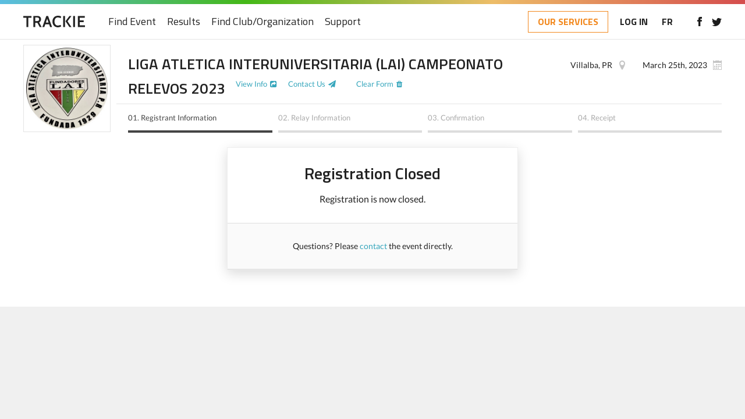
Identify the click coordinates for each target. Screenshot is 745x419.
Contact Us (306, 83)
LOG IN (634, 22)
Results (183, 22)
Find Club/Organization (262, 22)
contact (373, 246)
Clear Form (374, 83)
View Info (251, 83)
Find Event (132, 22)
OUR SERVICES (568, 22)
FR (667, 22)
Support (343, 22)
